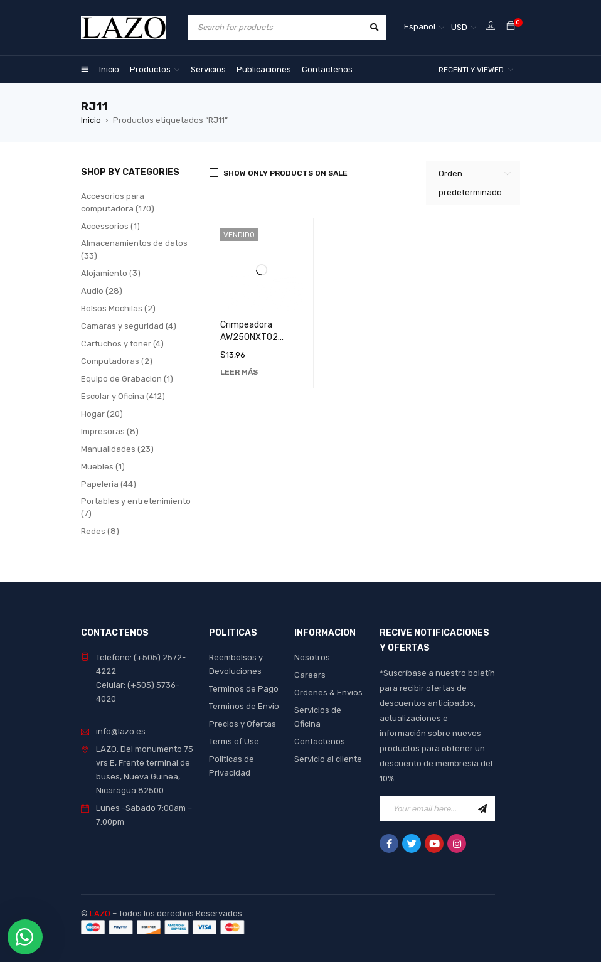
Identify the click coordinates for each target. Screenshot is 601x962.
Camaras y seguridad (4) (128, 326)
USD (459, 27)
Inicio (91, 120)
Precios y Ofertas (242, 724)
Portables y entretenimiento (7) (136, 507)
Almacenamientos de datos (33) (134, 249)
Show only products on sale (285, 173)
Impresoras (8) (110, 431)
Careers (310, 675)
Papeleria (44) (108, 484)
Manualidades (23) (117, 449)
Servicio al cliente (328, 759)
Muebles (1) (103, 466)
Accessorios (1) (110, 226)
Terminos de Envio (244, 706)
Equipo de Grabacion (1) (127, 378)
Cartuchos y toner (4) (122, 343)
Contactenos (319, 741)
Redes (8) (100, 531)
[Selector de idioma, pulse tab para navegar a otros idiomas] (424, 27)
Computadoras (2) (116, 361)
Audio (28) (101, 291)
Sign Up (482, 808)
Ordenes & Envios (328, 692)
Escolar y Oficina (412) (123, 396)
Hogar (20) (102, 414)
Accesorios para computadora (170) (117, 202)
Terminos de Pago (244, 688)
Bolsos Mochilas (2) (118, 308)
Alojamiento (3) (111, 273)
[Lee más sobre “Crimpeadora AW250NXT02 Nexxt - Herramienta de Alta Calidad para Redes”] (239, 372)
